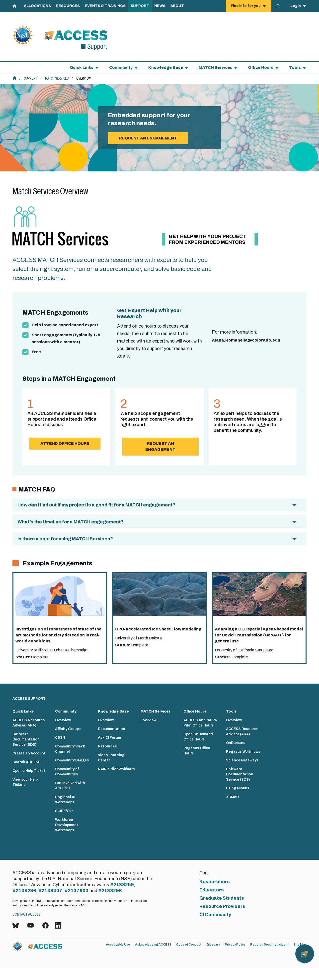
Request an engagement (148, 138)
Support (31, 78)
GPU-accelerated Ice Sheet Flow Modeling (158, 629)
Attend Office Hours (64, 443)
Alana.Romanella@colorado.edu (246, 340)
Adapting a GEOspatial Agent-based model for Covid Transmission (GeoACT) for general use (259, 635)
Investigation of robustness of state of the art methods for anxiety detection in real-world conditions (58, 635)
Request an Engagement (160, 446)
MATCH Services (57, 78)
